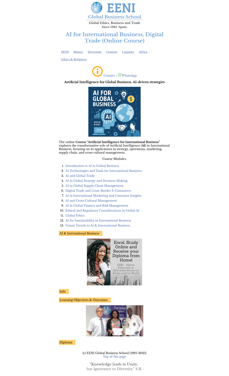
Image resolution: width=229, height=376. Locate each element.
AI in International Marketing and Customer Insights (103, 195)
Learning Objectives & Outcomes (84, 300)
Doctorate (95, 52)
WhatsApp (127, 75)
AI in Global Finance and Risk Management (96, 205)
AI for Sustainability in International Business (98, 220)
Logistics (128, 52)
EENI (65, 52)
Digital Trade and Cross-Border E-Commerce (98, 190)
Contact (109, 75)
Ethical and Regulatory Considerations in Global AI (102, 210)
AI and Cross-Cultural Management (91, 200)
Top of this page (114, 356)
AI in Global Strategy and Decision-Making (96, 181)
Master (78, 52)
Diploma (66, 342)
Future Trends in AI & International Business (97, 225)
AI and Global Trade (80, 176)
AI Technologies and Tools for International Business (103, 171)
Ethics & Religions (74, 59)
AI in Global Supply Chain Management (94, 185)
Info (63, 291)
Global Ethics (75, 215)
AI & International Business (79, 233)
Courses (111, 52)
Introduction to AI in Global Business (92, 166)
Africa (143, 52)
